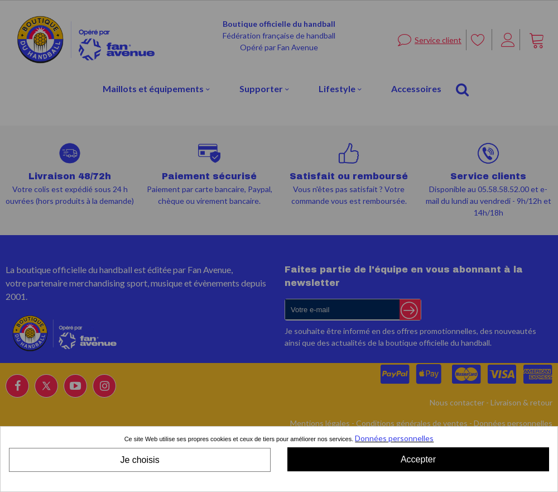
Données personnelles (394, 438)
